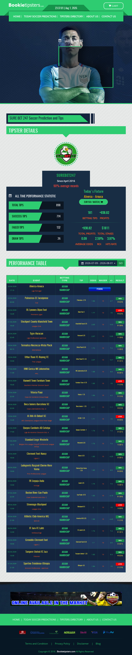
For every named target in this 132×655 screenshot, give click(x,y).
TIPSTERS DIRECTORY (71, 16)
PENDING (100, 289)
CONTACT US (109, 16)
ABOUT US (92, 16)
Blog (98, 643)
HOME (16, 16)
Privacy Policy (62, 643)
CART (113, 5)
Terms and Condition (36, 643)
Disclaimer (83, 643)
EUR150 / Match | (93, 202)
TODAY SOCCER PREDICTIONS (40, 16)
